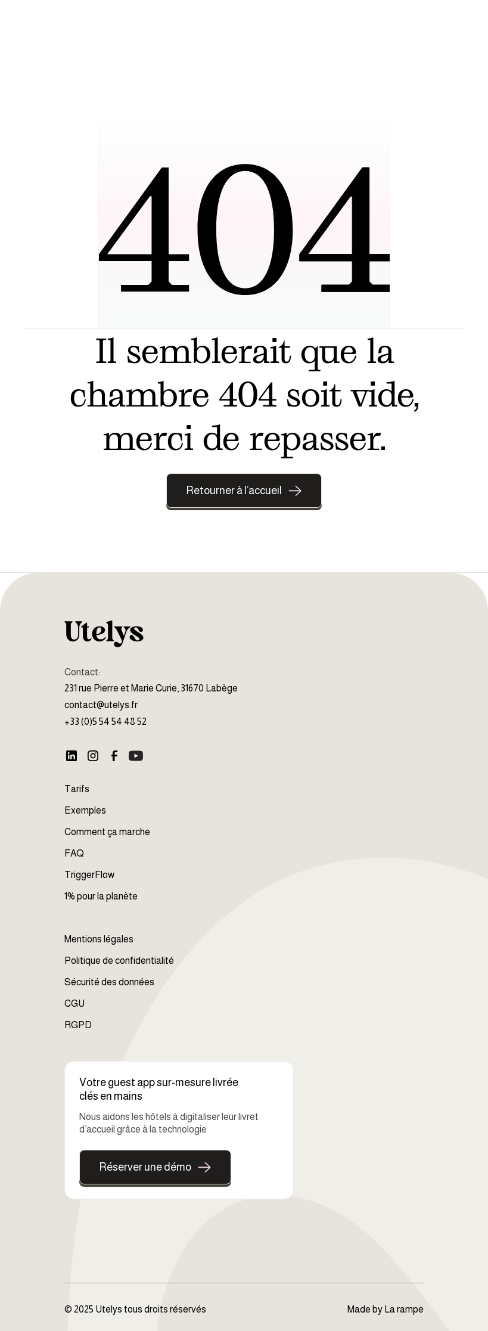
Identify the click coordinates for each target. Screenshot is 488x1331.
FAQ (74, 853)
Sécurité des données (109, 982)
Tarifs (76, 789)
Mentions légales (98, 939)
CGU (74, 1003)
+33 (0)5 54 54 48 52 (105, 721)
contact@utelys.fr (101, 705)
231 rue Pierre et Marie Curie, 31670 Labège (151, 688)
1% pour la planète (101, 896)
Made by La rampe (385, 1309)
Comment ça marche (107, 832)
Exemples (85, 810)
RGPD (78, 1025)
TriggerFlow (89, 875)
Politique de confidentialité (119, 960)
